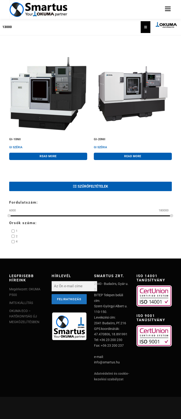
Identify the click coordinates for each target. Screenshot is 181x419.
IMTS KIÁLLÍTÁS (21, 303)
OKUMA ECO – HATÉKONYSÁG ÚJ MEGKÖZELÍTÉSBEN (24, 316)
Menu (167, 9)
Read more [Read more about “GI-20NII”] (132, 156)
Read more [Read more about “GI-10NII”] (48, 156)
